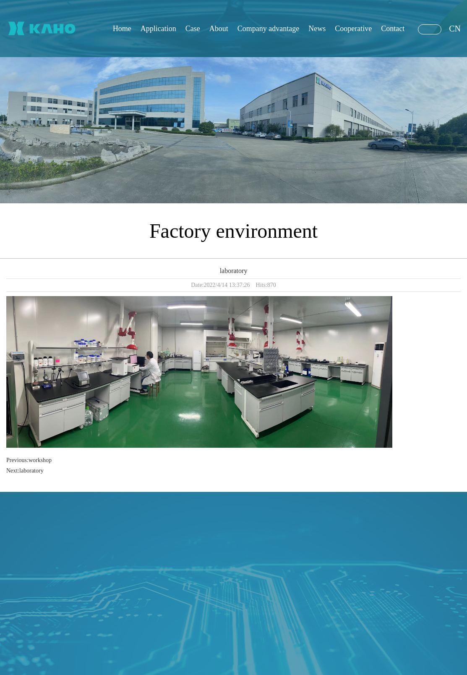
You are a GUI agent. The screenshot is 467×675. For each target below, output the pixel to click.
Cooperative (353, 28)
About (218, 28)
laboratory (31, 471)
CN (455, 28)
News (317, 28)
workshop (40, 460)
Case (192, 28)
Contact (392, 28)
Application (158, 28)
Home (122, 28)
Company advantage (268, 28)
